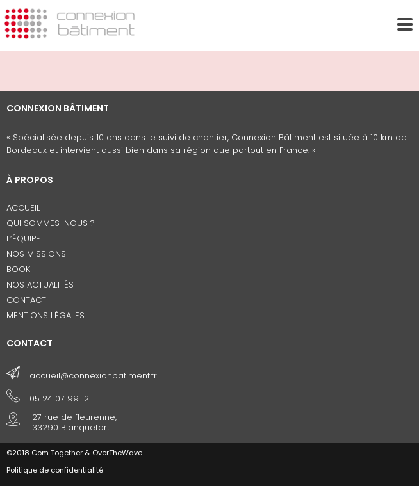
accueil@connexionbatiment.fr (93, 375)
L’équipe (23, 238)
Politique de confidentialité (54, 470)
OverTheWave (117, 453)
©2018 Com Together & (48, 453)
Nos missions (36, 254)
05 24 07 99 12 (59, 399)
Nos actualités (40, 285)
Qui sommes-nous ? (50, 223)
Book (18, 269)
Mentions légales (45, 315)
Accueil (23, 208)
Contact (26, 300)
